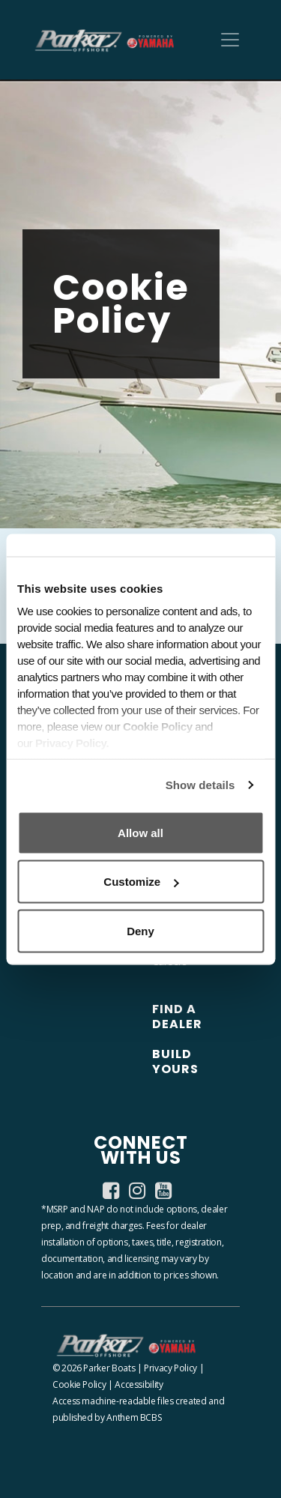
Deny (140, 930)
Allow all (140, 832)
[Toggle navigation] (230, 39)
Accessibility (139, 1384)
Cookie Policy (79, 1384)
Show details (200, 785)
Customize (140, 881)
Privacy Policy (170, 1368)
